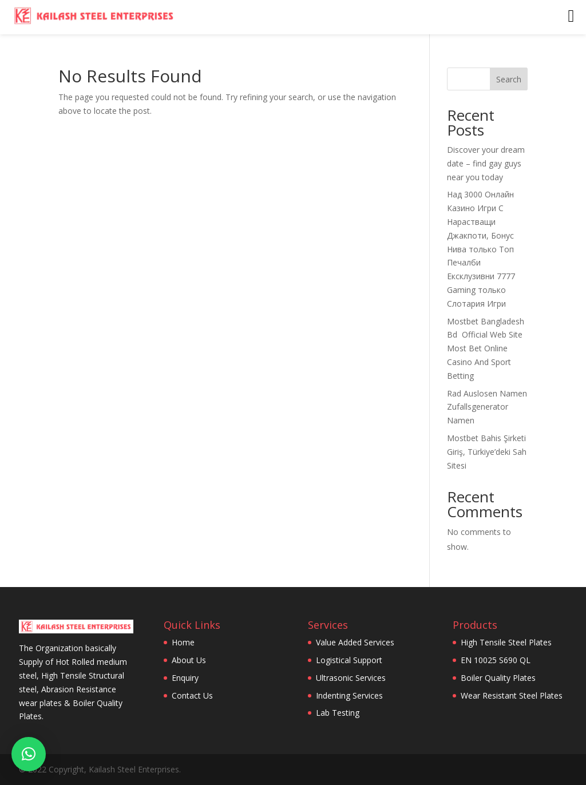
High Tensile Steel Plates (506, 642)
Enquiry (185, 677)
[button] (28, 754)
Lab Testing (337, 712)
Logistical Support (349, 660)
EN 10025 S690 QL (495, 660)
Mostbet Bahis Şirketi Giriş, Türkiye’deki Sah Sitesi (486, 452)
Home (183, 642)
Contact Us (192, 695)
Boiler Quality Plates (498, 677)
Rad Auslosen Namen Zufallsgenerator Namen (487, 407)
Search (508, 79)
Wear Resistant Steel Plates (512, 695)
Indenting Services (349, 695)
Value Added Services (355, 642)
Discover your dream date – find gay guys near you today (486, 163)
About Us (189, 660)
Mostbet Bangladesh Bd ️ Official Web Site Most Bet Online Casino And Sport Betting (485, 348)
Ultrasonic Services (351, 677)
